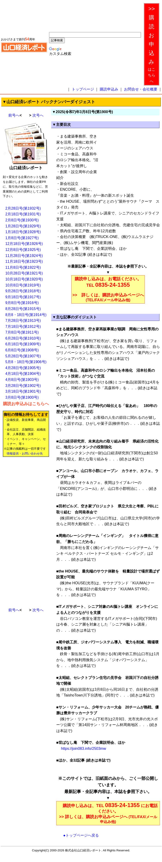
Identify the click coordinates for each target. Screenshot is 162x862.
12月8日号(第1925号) (23, 250)
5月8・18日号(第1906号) (26, 362)
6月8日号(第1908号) (22, 350)
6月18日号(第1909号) (23, 344)
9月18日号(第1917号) (23, 297)
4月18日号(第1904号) (23, 374)
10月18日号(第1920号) (24, 279)
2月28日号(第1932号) (23, 208)
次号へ (38, 115)
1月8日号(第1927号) (22, 238)
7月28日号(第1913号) (23, 320)
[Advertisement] (21, 530)
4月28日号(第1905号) (23, 368)
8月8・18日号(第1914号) (26, 315)
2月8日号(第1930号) (22, 220)
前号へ (13, 115)
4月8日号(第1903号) (22, 380)
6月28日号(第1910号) (23, 338)
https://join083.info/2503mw (83, 748)
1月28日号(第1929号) (23, 226)
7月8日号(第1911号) (22, 332)
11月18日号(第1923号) (24, 261)
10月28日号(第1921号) (24, 273)
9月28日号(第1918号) (23, 291)
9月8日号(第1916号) (22, 303)
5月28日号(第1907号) (23, 356)
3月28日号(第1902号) (23, 386)
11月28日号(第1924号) (24, 256)
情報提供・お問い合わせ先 (25, 453)
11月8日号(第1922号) (23, 267)
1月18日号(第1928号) (23, 232)
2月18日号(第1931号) (23, 214)
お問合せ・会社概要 (140, 89)
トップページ (83, 89)
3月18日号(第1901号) (23, 391)
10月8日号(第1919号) (23, 285)
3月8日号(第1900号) (22, 397)
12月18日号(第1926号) (24, 244)
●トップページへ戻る (81, 835)
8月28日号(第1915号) (23, 309)
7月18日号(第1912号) (23, 327)
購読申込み (109, 89)
